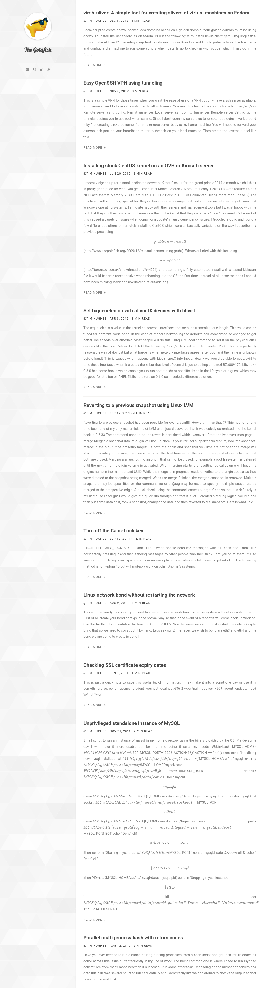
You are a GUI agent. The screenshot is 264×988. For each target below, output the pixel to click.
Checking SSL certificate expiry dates (124, 665)
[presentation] (170, 242)
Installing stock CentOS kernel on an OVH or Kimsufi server (148, 165)
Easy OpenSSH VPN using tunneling (123, 83)
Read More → (94, 65)
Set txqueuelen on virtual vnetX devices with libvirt (139, 310)
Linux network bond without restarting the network (139, 595)
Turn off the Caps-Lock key (113, 531)
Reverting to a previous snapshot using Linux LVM (138, 405)
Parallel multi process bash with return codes (133, 938)
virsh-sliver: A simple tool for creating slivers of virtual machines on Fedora (166, 13)
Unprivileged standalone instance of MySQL (131, 723)
